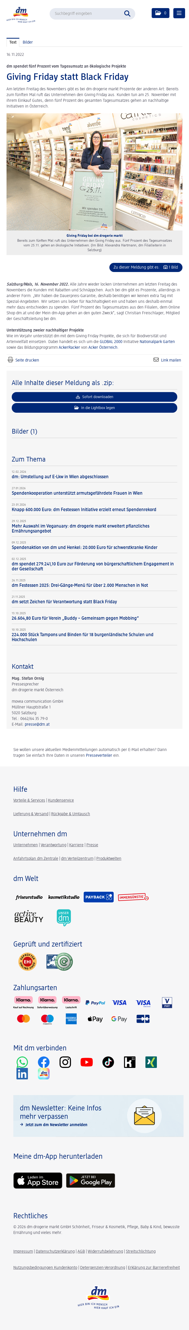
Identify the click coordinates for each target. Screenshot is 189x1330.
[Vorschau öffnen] (94, 171)
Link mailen (171, 360)
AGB (81, 1252)
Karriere (76, 845)
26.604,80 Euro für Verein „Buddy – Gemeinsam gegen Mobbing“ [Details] (75, 618)
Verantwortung (53, 845)
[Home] (21, 14)
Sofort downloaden (94, 397)
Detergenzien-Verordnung (102, 1268)
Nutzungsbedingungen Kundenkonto (45, 1268)
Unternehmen (25, 845)
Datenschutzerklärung (55, 1252)
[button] (160, 13)
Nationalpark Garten (157, 342)
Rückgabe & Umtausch (70, 814)
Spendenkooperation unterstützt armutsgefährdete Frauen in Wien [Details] (77, 493)
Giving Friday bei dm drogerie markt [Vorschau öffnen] (95, 236)
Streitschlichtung (141, 1252)
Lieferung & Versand (30, 814)
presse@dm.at (37, 725)
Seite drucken (27, 360)
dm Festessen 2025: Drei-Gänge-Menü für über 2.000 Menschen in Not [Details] (80, 585)
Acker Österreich (102, 348)
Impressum (23, 1252)
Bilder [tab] (28, 42)
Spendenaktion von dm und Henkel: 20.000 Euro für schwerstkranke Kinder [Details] (84, 547)
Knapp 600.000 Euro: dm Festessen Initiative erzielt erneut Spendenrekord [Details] (84, 509)
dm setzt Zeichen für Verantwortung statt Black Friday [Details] (64, 602)
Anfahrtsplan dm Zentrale (35, 859)
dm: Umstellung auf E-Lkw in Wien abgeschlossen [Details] (60, 477)
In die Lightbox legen (94, 408)
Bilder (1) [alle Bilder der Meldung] (24, 431)
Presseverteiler (99, 756)
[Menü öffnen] (179, 13)
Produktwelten (108, 859)
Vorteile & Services (29, 801)
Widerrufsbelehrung (105, 1252)
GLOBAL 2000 (111, 342)
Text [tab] (12, 42)
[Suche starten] (128, 13)
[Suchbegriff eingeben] (92, 14)
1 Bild (173, 267)
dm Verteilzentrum (77, 859)
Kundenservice (61, 801)
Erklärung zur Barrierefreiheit (154, 1268)
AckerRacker (69, 348)
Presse (92, 845)
